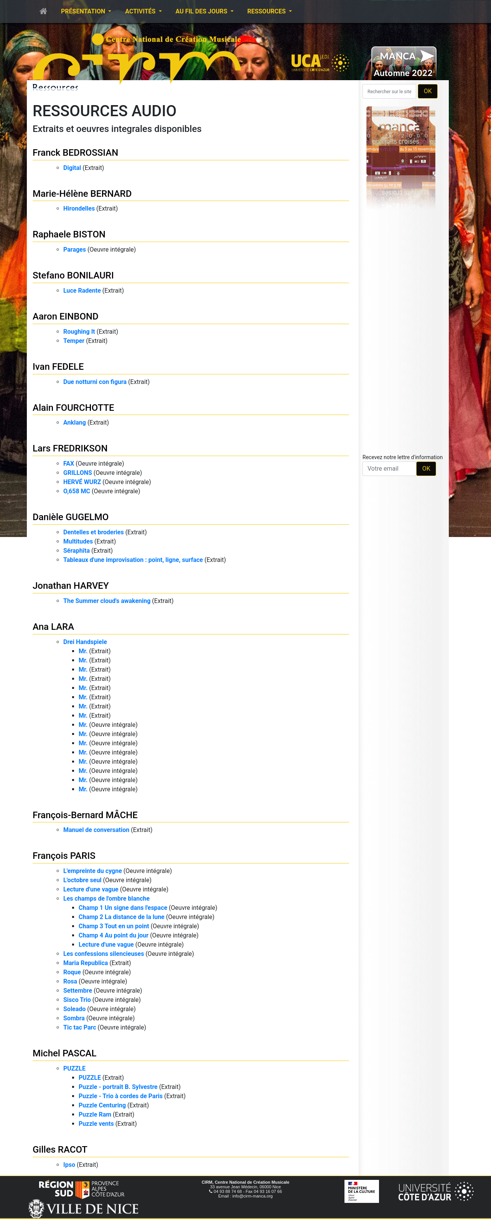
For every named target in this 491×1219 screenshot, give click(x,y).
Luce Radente (82, 290)
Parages (74, 249)
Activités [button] (141, 11)
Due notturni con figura (95, 381)
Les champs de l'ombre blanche (106, 898)
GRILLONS (77, 472)
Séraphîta (76, 550)
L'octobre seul (82, 880)
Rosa (70, 981)
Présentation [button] (84, 11)
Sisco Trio (77, 999)
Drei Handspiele (85, 642)
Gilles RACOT (60, 1149)
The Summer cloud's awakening (106, 601)
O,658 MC (76, 491)
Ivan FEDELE (58, 366)
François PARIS (64, 855)
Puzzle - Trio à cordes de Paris (121, 1096)
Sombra (74, 1018)
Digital (72, 167)
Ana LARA (53, 626)
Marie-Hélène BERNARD (82, 193)
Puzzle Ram (95, 1114)
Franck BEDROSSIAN (75, 152)
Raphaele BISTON (69, 234)
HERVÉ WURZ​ (82, 482)
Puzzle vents (96, 1123)
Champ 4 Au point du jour (113, 935)
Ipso (69, 1164)
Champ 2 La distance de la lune (122, 917)
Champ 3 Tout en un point (114, 926)
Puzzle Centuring (102, 1105)
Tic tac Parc (79, 1027)
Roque (72, 972)
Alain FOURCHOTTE (73, 407)
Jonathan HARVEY (71, 585)
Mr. (83, 651)
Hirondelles (79, 208)
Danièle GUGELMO (71, 517)
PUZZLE (74, 1068)
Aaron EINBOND (66, 316)
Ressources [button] (267, 11)
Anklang (74, 422)
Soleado (74, 1009)
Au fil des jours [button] (202, 11)
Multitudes (78, 541)
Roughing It (79, 331)
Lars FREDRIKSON (70, 448)
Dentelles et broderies (93, 532)
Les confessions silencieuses (103, 953)
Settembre (77, 990)
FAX (68, 463)
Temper (73, 340)
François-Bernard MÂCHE (85, 815)
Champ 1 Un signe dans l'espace (123, 907)
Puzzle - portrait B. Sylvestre (118, 1087)
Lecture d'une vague (91, 889)
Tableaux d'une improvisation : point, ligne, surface (133, 559)
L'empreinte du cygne (92, 871)
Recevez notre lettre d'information (402, 457)
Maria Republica (85, 963)
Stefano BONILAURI (73, 275)
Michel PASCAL (64, 1053)
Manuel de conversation (96, 830)
